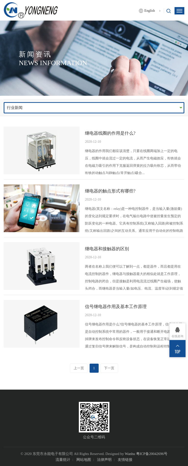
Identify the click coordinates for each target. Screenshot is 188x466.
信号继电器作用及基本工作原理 (116, 306)
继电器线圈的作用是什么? (110, 133)
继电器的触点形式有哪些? (110, 191)
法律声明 (104, 460)
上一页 (79, 368)
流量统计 (63, 460)
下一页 (109, 368)
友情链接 (125, 460)
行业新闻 (15, 108)
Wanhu (130, 454)
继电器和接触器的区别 (107, 248)
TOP (177, 352)
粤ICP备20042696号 (151, 454)
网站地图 (83, 460)
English (149, 10)
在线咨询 (177, 336)
